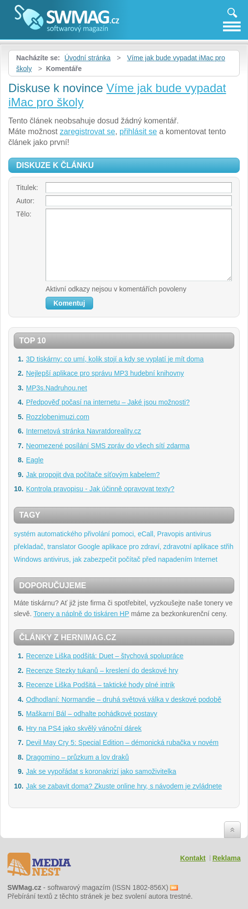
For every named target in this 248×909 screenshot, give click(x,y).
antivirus (198, 534)
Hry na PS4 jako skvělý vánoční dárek (84, 728)
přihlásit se (138, 131)
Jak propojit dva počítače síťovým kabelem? (93, 474)
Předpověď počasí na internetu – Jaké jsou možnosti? (108, 402)
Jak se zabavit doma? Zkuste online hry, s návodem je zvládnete (124, 786)
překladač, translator (45, 546)
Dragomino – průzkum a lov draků (77, 757)
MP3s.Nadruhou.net (56, 388)
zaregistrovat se (87, 131)
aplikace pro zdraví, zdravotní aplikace (160, 546)
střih (227, 546)
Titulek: (27, 187)
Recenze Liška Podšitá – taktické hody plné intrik (100, 685)
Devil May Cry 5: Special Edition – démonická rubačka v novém (122, 742)
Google (89, 546)
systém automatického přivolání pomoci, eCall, (84, 534)
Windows (28, 559)
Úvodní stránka (87, 58)
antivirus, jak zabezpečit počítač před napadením (118, 559)
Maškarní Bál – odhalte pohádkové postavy (91, 714)
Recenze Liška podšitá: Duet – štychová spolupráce (104, 656)
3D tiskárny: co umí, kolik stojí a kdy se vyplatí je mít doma (115, 359)
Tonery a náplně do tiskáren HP (81, 614)
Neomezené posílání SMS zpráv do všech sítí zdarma (108, 446)
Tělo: (23, 214)
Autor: (25, 201)
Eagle (35, 460)
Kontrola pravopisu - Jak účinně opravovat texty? (100, 489)
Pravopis (170, 534)
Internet (205, 559)
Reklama (226, 858)
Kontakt (192, 858)
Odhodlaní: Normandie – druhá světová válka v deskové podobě (123, 699)
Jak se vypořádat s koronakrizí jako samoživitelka (101, 771)
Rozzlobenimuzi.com (57, 417)
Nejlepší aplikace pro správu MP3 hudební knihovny (105, 373)
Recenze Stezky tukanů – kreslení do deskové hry (102, 670)
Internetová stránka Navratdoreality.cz (83, 431)
